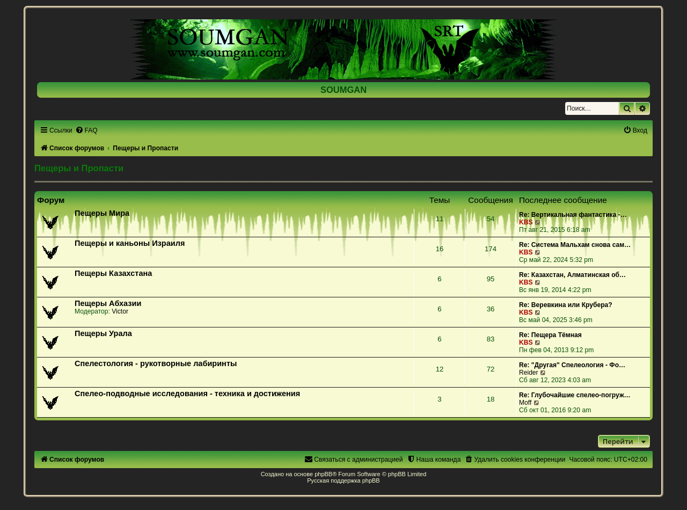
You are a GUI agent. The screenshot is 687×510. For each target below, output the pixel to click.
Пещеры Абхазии (108, 303)
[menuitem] (86, 130)
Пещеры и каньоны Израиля (130, 243)
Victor (120, 311)
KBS (526, 222)
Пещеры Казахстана (113, 273)
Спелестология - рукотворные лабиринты (156, 363)
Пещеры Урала (103, 333)
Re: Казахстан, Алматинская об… (572, 275)
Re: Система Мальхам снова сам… (575, 245)
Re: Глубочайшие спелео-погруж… (575, 395)
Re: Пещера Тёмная (550, 335)
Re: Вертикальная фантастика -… (573, 214)
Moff (525, 402)
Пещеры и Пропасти (78, 168)
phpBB (323, 474)
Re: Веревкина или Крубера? (565, 305)
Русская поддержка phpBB (343, 480)
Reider (528, 372)
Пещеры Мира (102, 213)
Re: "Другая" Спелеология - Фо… (572, 365)
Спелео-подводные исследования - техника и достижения (187, 393)
